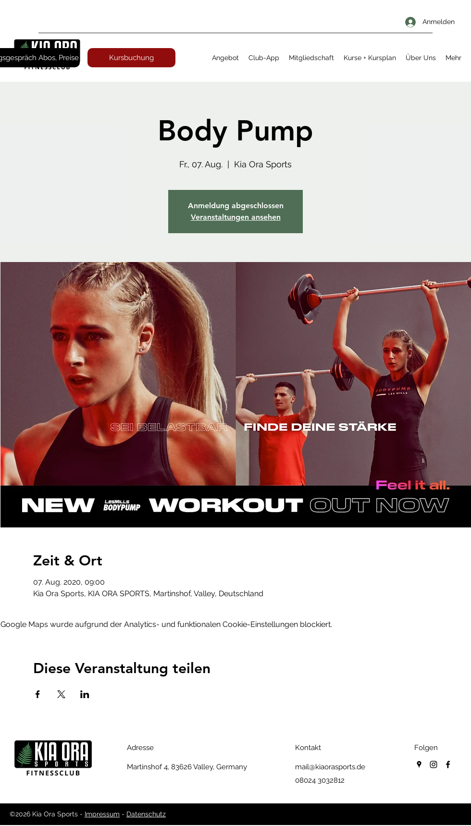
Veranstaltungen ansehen (236, 217)
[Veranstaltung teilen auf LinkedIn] (84, 694)
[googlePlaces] (419, 764)
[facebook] (448, 764)
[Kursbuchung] (131, 57)
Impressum (102, 814)
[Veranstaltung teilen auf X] (61, 694)
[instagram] (433, 764)
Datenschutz (146, 814)
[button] (225, 57)
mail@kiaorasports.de (330, 767)
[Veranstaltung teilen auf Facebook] (37, 694)
